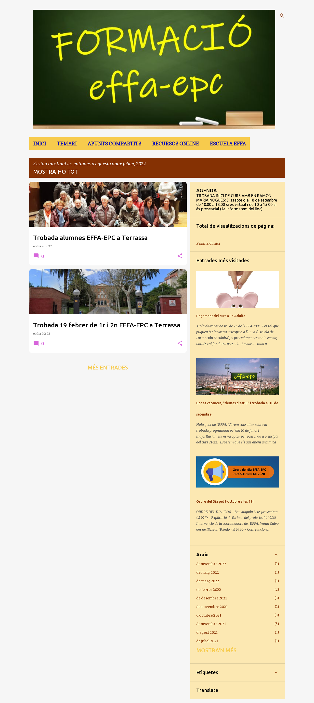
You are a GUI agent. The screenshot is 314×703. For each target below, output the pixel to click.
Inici (39, 144)
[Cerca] (282, 16)
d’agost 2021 (207, 632)
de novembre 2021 (212, 607)
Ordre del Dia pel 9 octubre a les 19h (225, 501)
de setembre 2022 (211, 564)
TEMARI (67, 144)
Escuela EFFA (228, 144)
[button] (180, 256)
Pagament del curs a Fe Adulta (220, 316)
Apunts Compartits (114, 144)
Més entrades (108, 367)
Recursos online (175, 144)
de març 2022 (207, 581)
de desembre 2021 (211, 598)
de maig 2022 (207, 572)
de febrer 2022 (208, 589)
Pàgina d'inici (208, 243)
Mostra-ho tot (55, 171)
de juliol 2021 (207, 641)
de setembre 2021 (211, 624)
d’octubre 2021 (208, 615)
